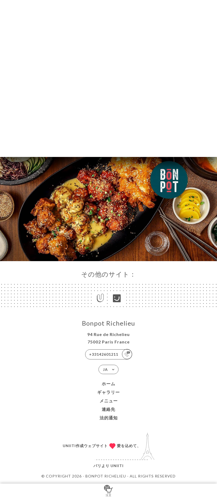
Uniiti (117, 465)
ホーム (108, 383)
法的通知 (109, 417)
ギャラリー (108, 392)
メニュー (109, 400)
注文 (108, 490)
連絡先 (108, 409)
